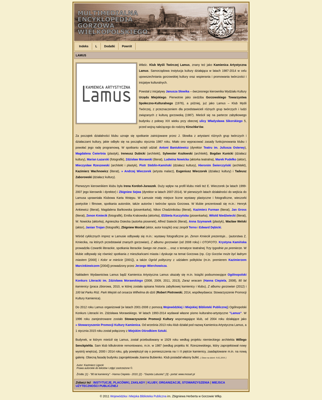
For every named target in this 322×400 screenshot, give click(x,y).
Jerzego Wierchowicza (150, 265)
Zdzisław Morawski (139, 159)
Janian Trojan (95, 227)
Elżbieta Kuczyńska (175, 215)
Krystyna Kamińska (233, 242)
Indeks (83, 46)
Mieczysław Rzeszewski (92, 165)
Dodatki (109, 46)
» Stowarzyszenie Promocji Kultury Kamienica (107, 325)
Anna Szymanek (200, 221)
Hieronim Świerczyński (214, 165)
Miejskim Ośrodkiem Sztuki (147, 330)
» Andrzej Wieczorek (136, 171)
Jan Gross (239, 209)
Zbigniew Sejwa (130, 192)
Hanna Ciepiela (215, 280)
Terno (193, 227)
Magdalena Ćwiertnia (90, 153)
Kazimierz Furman (206, 209)
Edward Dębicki (210, 227)
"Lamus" (235, 313)
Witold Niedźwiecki (222, 215)
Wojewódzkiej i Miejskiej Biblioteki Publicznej (195, 307)
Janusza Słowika (177, 91)
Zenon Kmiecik (96, 215)
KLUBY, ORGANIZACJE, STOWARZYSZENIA (179, 382)
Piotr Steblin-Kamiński (155, 165)
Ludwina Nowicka (176, 159)
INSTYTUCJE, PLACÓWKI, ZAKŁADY (119, 382)
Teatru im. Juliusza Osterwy (224, 147)
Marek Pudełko (225, 159)
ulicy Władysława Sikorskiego (221, 121)
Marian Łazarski (98, 159)
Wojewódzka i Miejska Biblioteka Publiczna (138, 396)
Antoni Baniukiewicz (174, 147)
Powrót (127, 46)
